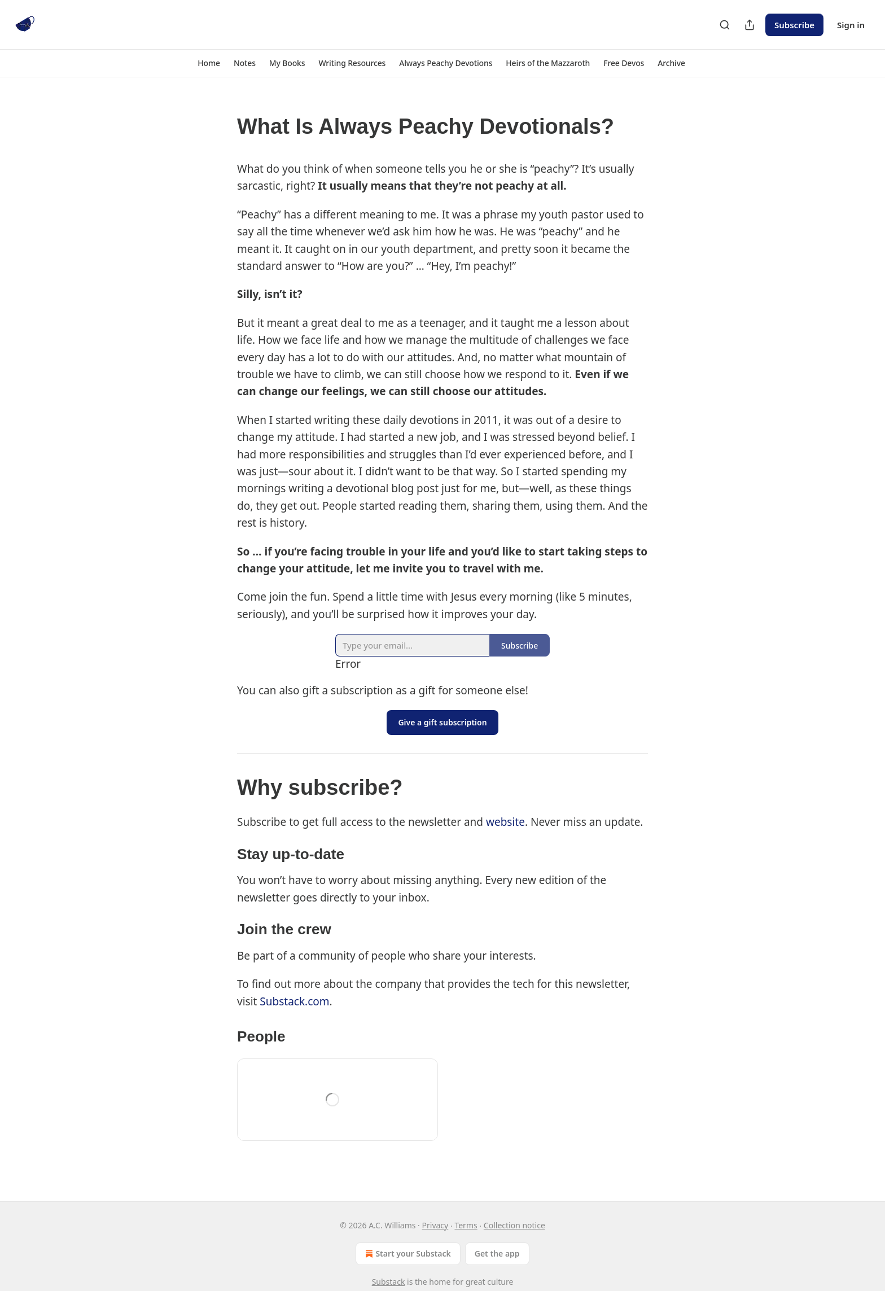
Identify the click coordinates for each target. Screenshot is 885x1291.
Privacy (435, 1225)
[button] (209, 63)
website (505, 822)
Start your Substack (406, 1254)
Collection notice (514, 1225)
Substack (388, 1281)
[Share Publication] (749, 25)
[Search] (724, 25)
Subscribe (794, 24)
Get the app (497, 1253)
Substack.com (294, 1001)
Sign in (851, 24)
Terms (465, 1225)
